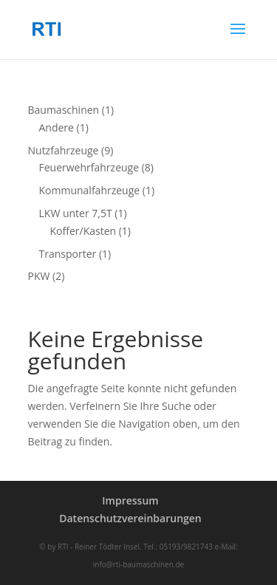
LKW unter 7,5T (75, 213)
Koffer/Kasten (83, 231)
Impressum (130, 500)
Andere (56, 127)
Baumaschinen (64, 110)
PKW (39, 276)
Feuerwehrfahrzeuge (89, 167)
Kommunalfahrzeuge (89, 190)
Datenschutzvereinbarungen (130, 518)
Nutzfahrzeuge (63, 150)
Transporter (68, 254)
